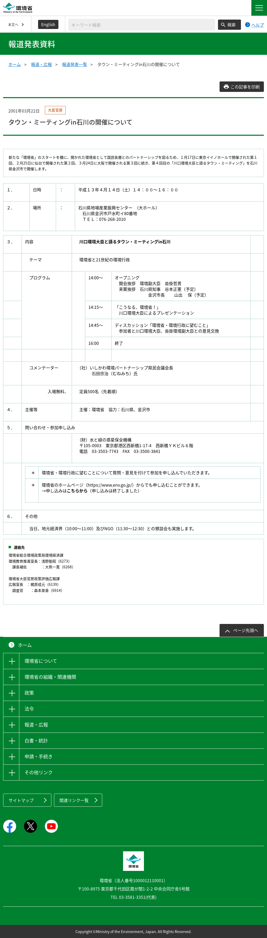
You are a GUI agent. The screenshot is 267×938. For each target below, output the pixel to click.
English (48, 24)
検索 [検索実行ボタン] (231, 24)
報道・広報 (41, 64)
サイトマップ (21, 800)
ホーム (14, 64)
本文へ (13, 24)
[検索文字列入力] (141, 25)
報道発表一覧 (74, 64)
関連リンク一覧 (74, 800)
